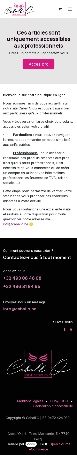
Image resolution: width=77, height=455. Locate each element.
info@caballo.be (15, 224)
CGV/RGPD (59, 401)
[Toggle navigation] (70, 9)
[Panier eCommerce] (60, 9)
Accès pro (38, 64)
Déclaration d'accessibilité (53, 406)
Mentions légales (30, 401)
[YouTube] (71, 329)
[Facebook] (64, 329)
